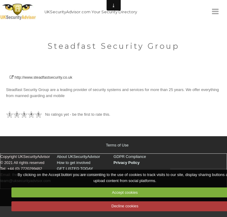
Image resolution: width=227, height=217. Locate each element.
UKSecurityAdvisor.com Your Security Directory (90, 12)
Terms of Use (117, 145)
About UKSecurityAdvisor (78, 156)
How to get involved (73, 162)
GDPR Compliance (130, 156)
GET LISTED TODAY (75, 168)
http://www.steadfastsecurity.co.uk (41, 77)
